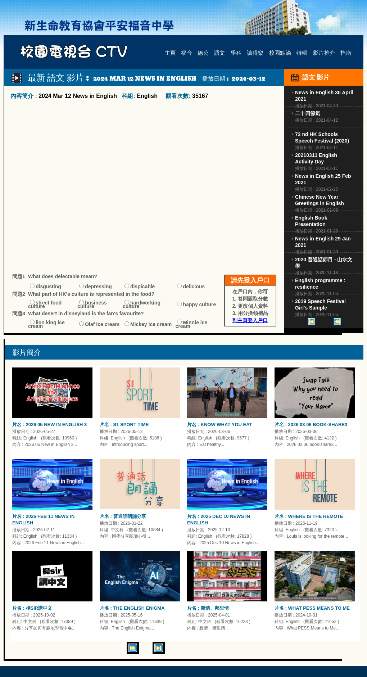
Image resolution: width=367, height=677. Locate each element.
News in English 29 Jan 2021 (323, 242)
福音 (186, 52)
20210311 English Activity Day (316, 158)
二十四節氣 (307, 113)
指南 (346, 52)
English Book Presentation (311, 221)
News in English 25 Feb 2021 (323, 179)
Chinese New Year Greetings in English (319, 200)
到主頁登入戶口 (250, 320)
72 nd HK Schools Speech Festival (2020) (322, 137)
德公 (203, 52)
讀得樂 (255, 52)
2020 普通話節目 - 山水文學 (323, 263)
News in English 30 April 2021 (324, 96)
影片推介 (324, 52)
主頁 (170, 52)
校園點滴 (280, 52)
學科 (236, 52)
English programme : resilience (320, 283)
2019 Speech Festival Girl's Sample (320, 304)
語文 (219, 52)
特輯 (302, 52)
